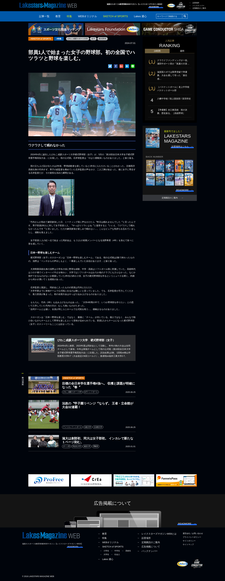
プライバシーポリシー (192, 537)
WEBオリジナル (87, 16)
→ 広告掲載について (148, 546)
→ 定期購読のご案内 (197, 8)
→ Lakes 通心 (105, 559)
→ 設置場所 (194, 3)
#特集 (58, 39)
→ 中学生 (115, 551)
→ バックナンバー (196, 5)
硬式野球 (102, 39)
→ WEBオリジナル (108, 542)
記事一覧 (44, 16)
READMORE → (155, 7)
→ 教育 (102, 534)
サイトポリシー (189, 541)
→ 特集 (102, 538)
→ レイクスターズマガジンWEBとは (157, 534)
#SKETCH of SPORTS (41, 39)
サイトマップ (188, 544)
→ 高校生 (126, 551)
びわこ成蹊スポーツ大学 (78, 39)
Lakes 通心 (140, 16)
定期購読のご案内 (170, 198)
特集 (69, 16)
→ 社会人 (115, 554)
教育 (58, 16)
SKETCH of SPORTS (115, 16)
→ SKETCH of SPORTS (110, 546)
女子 (93, 39)
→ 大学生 (104, 554)
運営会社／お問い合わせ (193, 533)
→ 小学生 (104, 551)
